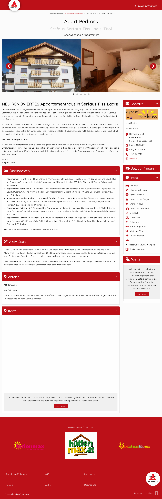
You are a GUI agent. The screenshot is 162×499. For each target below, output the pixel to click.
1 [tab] (73, 94)
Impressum (89, 474)
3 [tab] (81, 94)
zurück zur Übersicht (147, 6)
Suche (48, 485)
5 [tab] (88, 94)
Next (153, 66)
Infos (132, 178)
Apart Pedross (81, 25)
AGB (47, 474)
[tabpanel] (41, 65)
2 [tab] (77, 94)
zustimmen (61, 406)
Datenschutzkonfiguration (17, 494)
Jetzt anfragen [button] (140, 168)
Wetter (134, 259)
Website (133, 158)
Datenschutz (90, 485)
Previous (9, 66)
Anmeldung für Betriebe (17, 474)
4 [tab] (85, 94)
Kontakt (134, 104)
